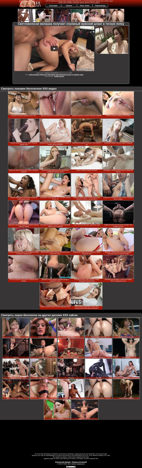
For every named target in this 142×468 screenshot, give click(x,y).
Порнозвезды (100, 6)
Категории (53, 6)
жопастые (43, 74)
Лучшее (69, 6)
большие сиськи (65, 74)
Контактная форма (63, 462)
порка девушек (34, 74)
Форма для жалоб (79, 462)
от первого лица (77, 74)
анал (57, 74)
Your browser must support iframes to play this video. (54, 48)
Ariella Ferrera (59, 76)
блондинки (51, 74)
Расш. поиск (84, 6)
